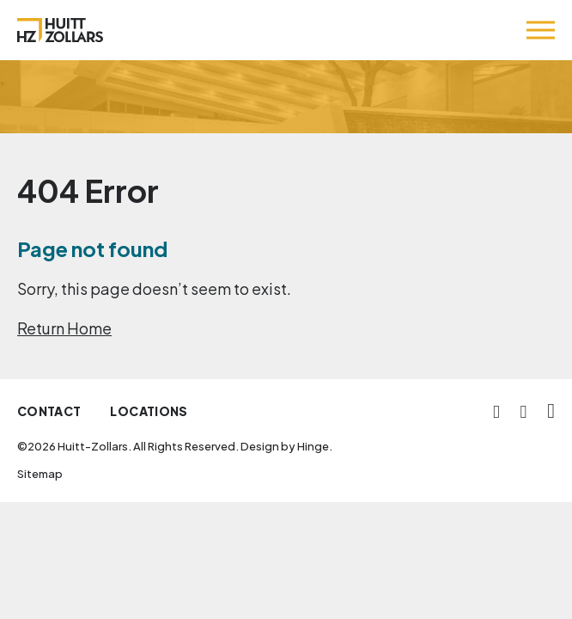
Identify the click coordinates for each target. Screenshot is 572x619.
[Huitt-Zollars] (60, 30)
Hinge (313, 446)
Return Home (64, 328)
